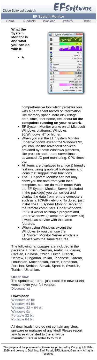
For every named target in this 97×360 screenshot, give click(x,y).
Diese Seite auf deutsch (19, 10)
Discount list (20, 288)
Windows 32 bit (23, 300)
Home (10, 21)
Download (48, 21)
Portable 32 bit (22, 315)
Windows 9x (20, 311)
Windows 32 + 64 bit (26, 308)
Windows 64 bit (23, 304)
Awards (67, 21)
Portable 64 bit (22, 319)
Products (29, 21)
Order (87, 21)
